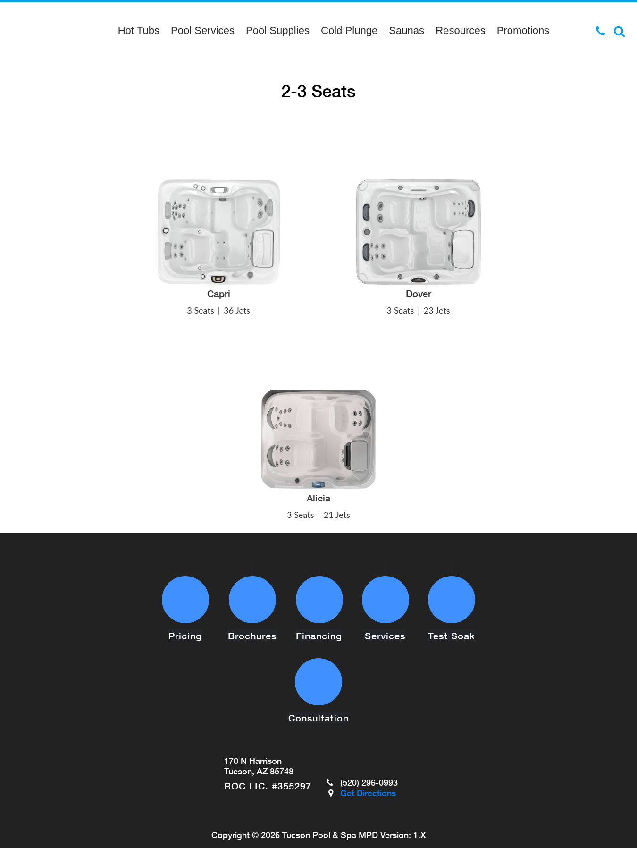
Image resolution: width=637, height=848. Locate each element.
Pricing (185, 620)
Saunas (406, 30)
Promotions (523, 30)
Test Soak (451, 620)
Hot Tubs (138, 30)
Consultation (318, 687)
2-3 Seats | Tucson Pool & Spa (42, 31)
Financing (319, 620)
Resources (461, 30)
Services (385, 620)
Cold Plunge (349, 30)
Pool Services (203, 30)
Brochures (252, 620)
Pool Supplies (278, 30)
